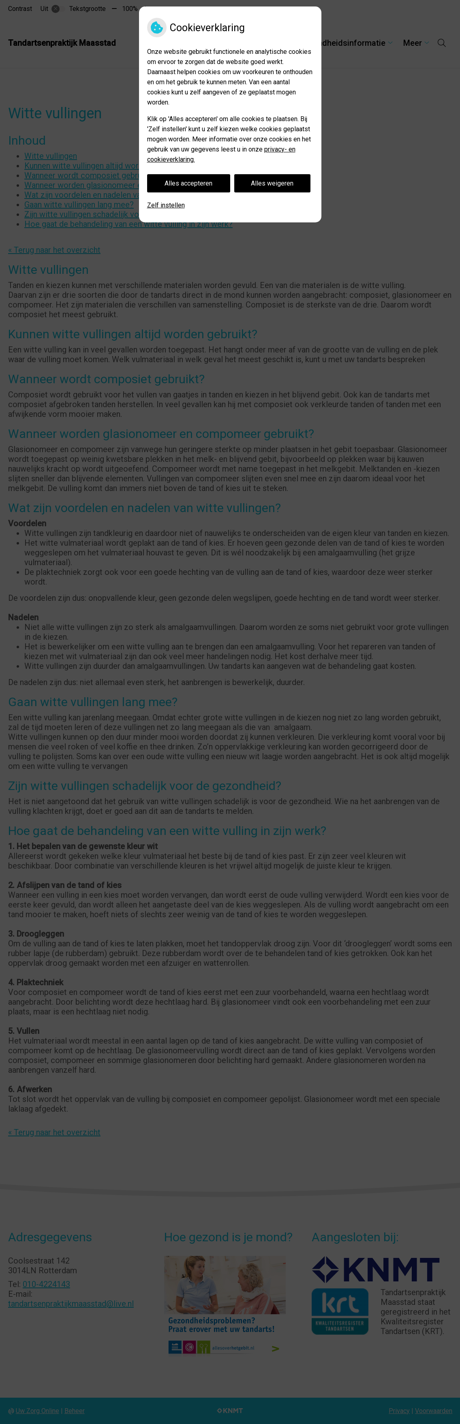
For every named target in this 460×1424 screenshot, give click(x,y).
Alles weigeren (272, 183)
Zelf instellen (166, 205)
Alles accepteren (188, 183)
